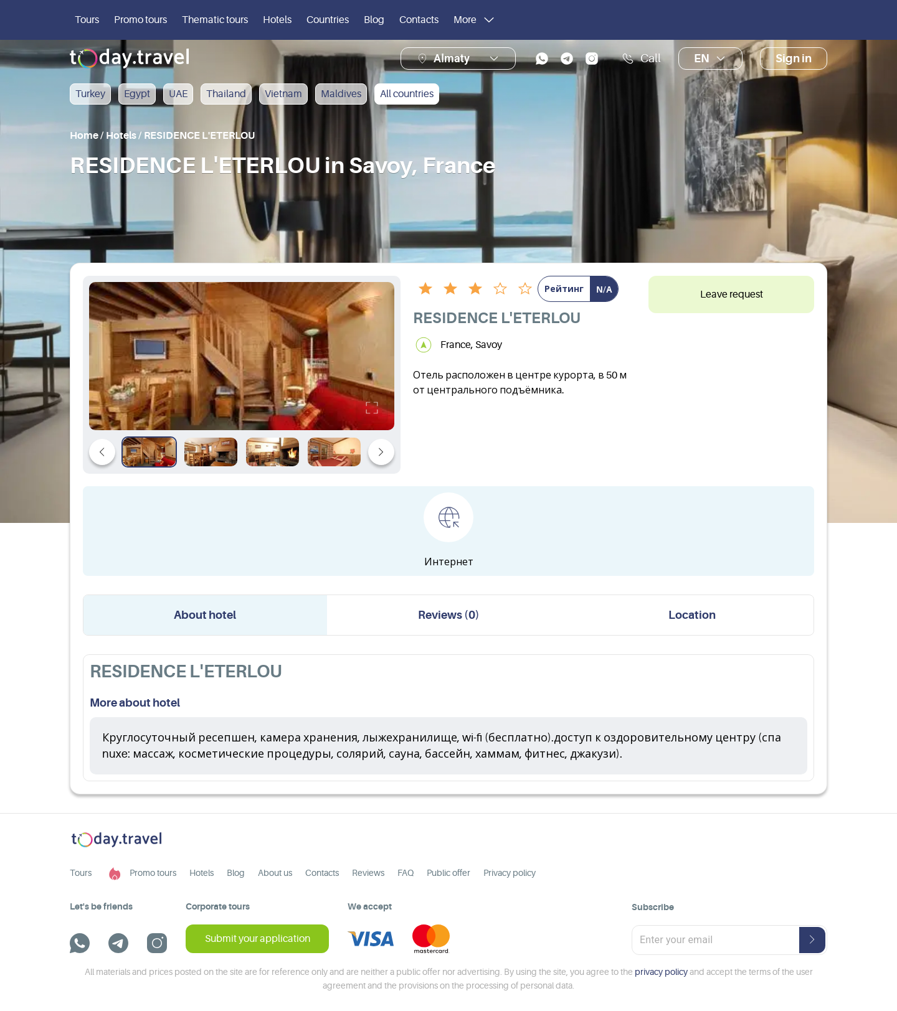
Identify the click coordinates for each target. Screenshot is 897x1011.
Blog (374, 20)
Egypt (137, 94)
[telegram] (567, 58)
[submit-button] (812, 940)
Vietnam (283, 94)
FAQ (405, 873)
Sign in (794, 58)
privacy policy (661, 972)
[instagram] (591, 58)
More (474, 19)
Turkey (90, 94)
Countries (327, 20)
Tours (87, 20)
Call (641, 58)
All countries (407, 94)
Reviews (368, 873)
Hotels (277, 20)
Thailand (226, 94)
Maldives (341, 94)
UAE (178, 94)
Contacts (419, 20)
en (710, 58)
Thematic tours (215, 20)
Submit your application (257, 938)
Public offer (448, 873)
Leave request (731, 294)
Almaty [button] (452, 58)
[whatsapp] (542, 58)
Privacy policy (509, 873)
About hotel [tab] (205, 615)
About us (275, 873)
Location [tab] (692, 615)
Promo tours (140, 20)
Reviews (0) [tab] (449, 615)
